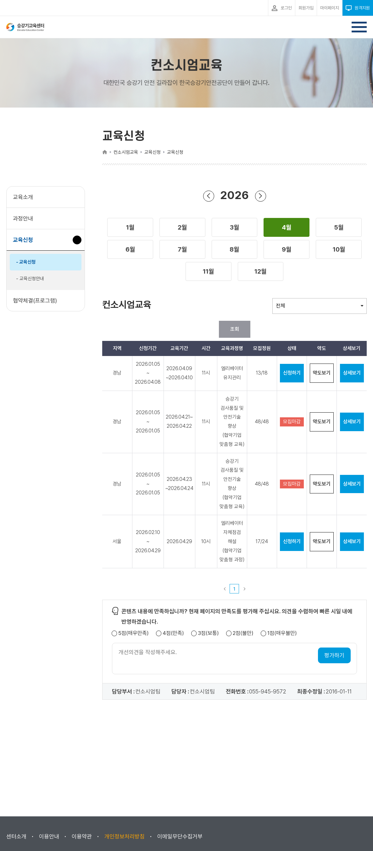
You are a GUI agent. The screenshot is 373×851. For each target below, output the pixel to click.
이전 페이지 (224, 588)
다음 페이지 (244, 588)
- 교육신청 (26, 262)
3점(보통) (208, 633)
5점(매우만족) (133, 633)
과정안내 (23, 218)
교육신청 (25, 243)
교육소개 (23, 197)
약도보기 (322, 373)
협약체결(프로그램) (35, 300)
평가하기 (334, 655)
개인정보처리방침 (124, 836)
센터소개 (16, 836)
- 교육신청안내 (30, 278)
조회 (234, 329)
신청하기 (292, 373)
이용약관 (82, 836)
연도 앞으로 (260, 195)
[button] (130, 227)
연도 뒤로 (208, 195)
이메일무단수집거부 (180, 836)
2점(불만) (243, 633)
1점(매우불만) (282, 633)
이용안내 (49, 836)
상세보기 (352, 373)
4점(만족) (173, 633)
